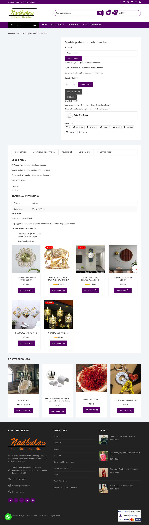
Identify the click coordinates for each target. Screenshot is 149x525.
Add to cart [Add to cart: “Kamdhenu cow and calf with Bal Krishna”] (58, 290)
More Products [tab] (104, 152)
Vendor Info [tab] (84, 152)
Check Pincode (73, 58)
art (71, 109)
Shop (44, 25)
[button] (8, 516)
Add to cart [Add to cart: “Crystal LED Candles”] (58, 343)
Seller (56, 475)
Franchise (57, 455)
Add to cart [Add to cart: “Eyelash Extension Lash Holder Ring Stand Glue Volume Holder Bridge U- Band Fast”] (57, 411)
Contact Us (73, 25)
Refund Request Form (62, 468)
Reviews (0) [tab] (67, 152)
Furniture (86, 105)
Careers (57, 449)
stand (107, 109)
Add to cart (86, 84)
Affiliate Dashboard (92, 25)
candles (82, 109)
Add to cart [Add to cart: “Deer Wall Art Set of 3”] (26, 343)
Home (10, 33)
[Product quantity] (70, 84)
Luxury (108, 105)
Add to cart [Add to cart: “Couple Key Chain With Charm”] (125, 411)
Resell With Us (57, 25)
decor (88, 109)
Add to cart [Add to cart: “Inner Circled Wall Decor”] (123, 290)
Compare (70, 97)
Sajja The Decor (30, 236)
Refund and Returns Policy (64, 462)
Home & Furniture (97, 105)
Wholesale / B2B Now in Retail (66, 487)
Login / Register (15, 2)
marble (101, 109)
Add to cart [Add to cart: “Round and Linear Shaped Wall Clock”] (90, 290)
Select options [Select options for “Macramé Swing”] (23, 411)
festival (95, 109)
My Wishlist (31, 2)
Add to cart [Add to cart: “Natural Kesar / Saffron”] (91, 410)
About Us (57, 443)
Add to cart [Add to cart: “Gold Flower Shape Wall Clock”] (26, 290)
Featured (17, 33)
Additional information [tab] (44, 152)
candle (75, 109)
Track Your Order (60, 481)
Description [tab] (20, 152)
